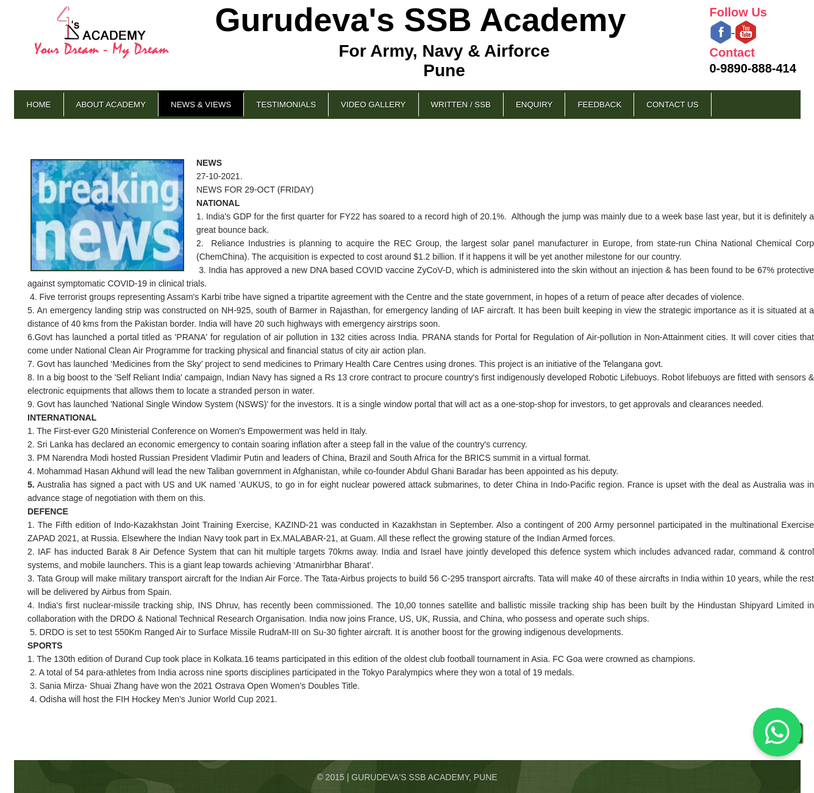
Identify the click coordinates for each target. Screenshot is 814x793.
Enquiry (534, 104)
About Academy (111, 104)
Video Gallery (373, 104)
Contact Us (672, 104)
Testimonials (286, 104)
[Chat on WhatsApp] (777, 732)
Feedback (599, 104)
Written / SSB (461, 104)
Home (39, 104)
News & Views (201, 104)
